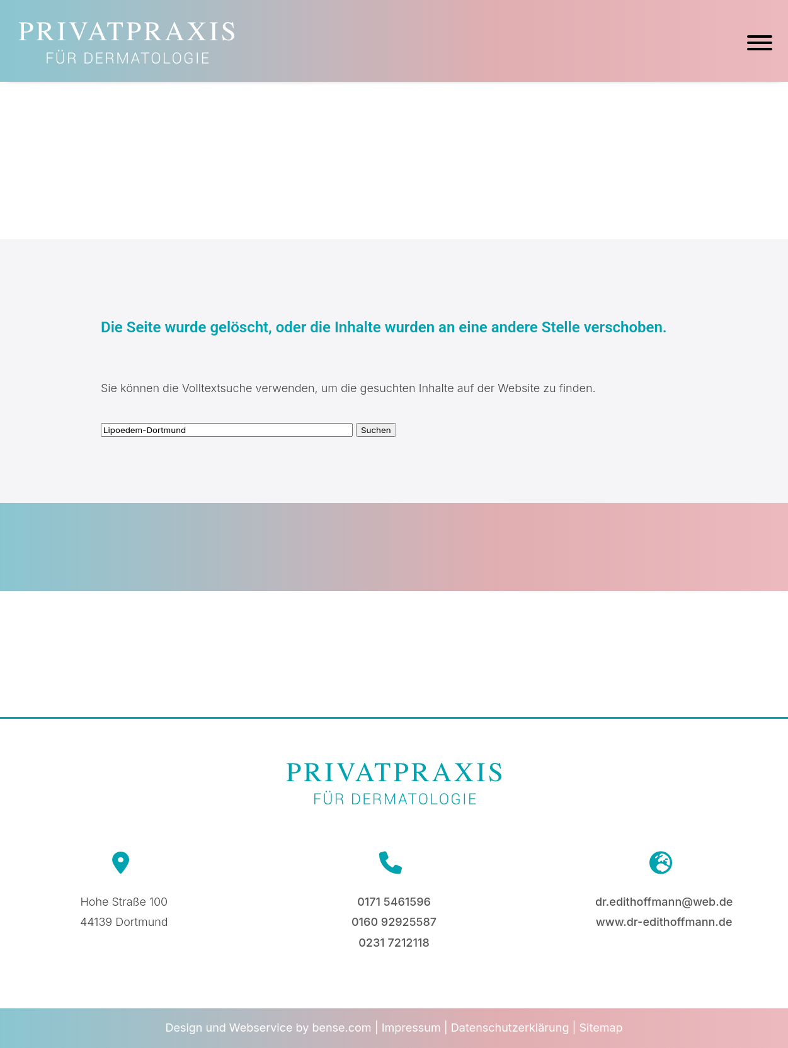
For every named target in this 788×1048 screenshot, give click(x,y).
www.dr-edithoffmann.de (664, 921)
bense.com (341, 1027)
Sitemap (601, 1027)
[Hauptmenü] (760, 44)
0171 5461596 (394, 901)
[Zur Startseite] (126, 59)
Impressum (411, 1027)
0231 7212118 (393, 942)
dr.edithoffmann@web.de (664, 901)
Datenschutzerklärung (510, 1027)
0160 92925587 (394, 921)
